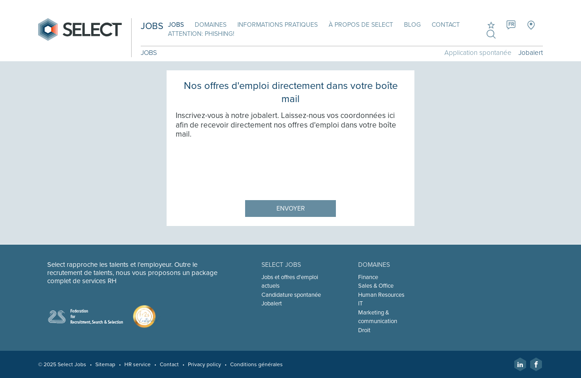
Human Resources (381, 295)
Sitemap (105, 364)
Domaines (210, 25)
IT (360, 303)
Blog (412, 25)
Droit (364, 330)
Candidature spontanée (291, 295)
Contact (446, 25)
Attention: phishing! (201, 34)
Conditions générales (256, 364)
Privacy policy (204, 364)
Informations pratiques (277, 25)
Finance (368, 277)
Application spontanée (478, 53)
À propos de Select (361, 25)
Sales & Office (376, 286)
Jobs (176, 25)
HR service (137, 364)
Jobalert (530, 53)
